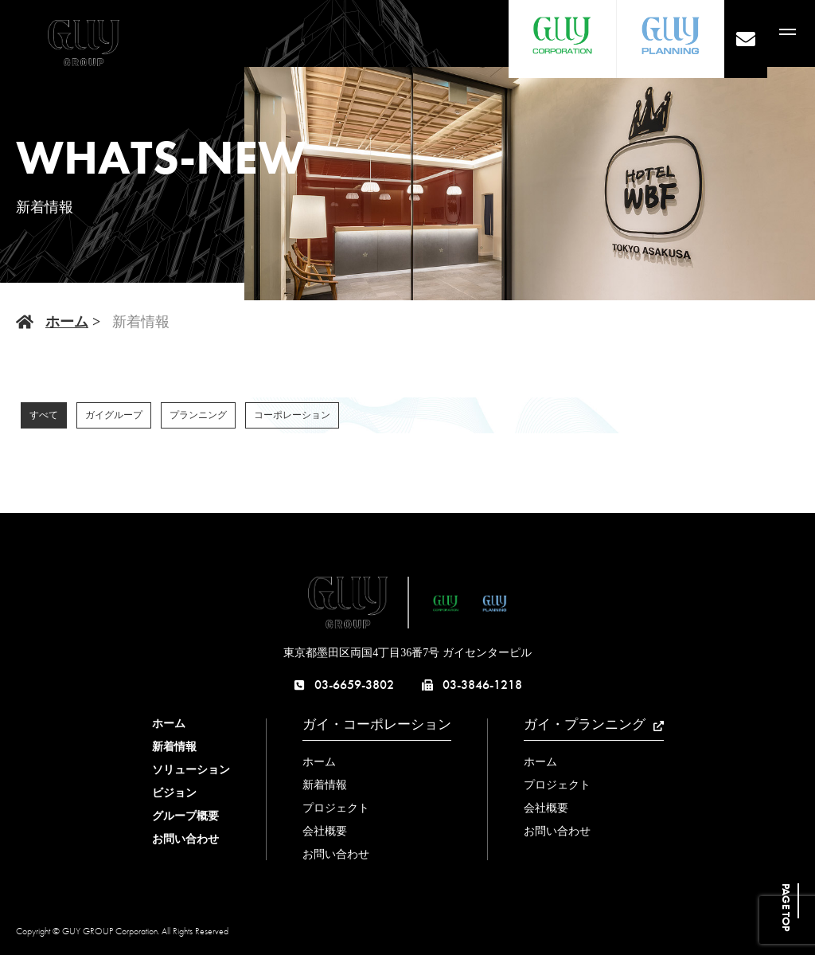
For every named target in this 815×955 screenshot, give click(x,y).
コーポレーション (292, 415)
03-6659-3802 (344, 684)
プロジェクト (335, 808)
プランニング (198, 415)
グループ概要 (185, 816)
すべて (43, 415)
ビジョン (174, 793)
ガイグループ (113, 415)
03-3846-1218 (472, 684)
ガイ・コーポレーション (376, 724)
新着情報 (174, 747)
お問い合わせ (185, 839)
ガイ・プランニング (594, 724)
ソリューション (191, 770)
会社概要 (324, 831)
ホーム (66, 322)
